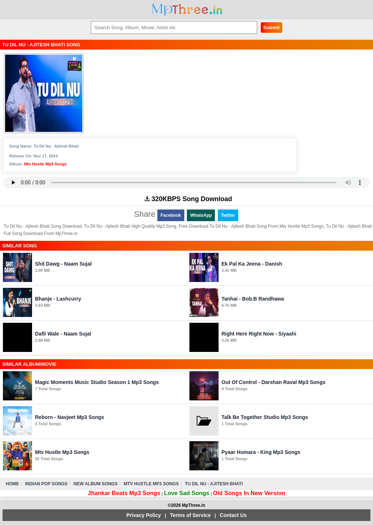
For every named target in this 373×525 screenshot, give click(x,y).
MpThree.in (187, 9)
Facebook (171, 215)
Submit (271, 27)
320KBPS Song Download (188, 199)
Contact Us (233, 515)
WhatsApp (201, 215)
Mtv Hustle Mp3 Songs (45, 164)
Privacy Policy (143, 515)
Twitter (228, 215)
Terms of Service (190, 515)
